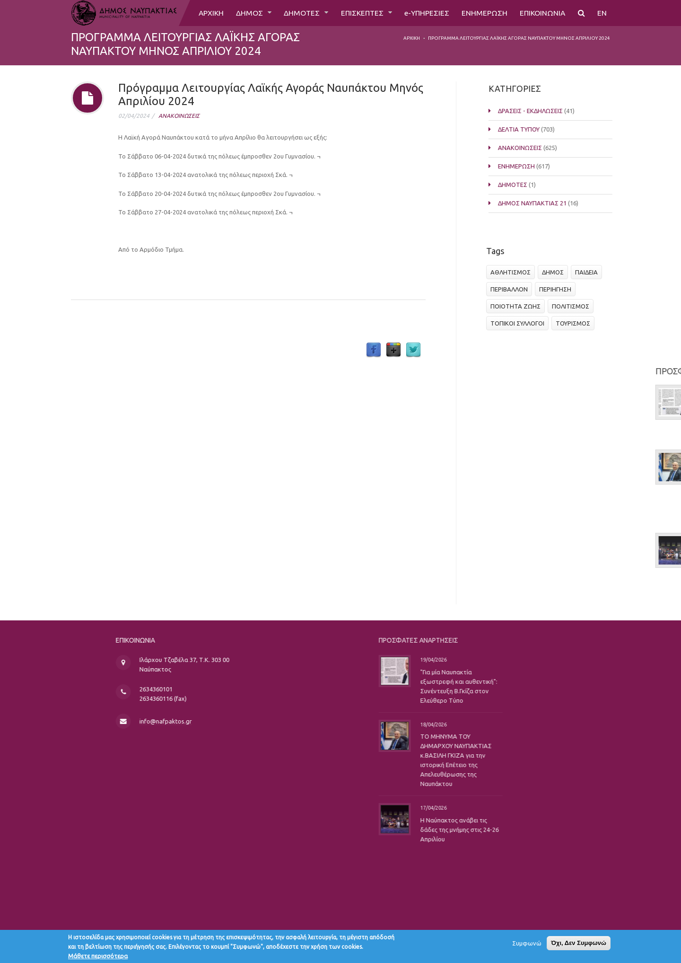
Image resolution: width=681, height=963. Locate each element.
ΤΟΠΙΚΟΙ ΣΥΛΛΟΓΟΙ (520, 323)
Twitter (413, 350)
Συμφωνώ (526, 945)
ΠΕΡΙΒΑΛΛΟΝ (512, 289)
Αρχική (411, 38)
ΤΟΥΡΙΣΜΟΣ (576, 323)
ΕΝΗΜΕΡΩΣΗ (483, 13)
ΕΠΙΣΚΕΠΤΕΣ (360, 13)
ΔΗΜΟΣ (246, 13)
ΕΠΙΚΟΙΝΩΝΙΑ (542, 13)
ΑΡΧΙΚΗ (207, 13)
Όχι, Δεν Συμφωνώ (578, 944)
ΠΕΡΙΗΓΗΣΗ (558, 289)
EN (602, 13)
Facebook (373, 350)
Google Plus (393, 350)
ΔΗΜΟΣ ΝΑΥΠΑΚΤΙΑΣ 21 (541, 203)
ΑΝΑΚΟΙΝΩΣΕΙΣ (179, 116)
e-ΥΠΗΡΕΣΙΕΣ (425, 13)
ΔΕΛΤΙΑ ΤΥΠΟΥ (528, 129)
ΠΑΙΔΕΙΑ (589, 272)
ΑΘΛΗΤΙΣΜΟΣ (513, 272)
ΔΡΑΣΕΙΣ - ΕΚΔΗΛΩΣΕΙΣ (539, 110)
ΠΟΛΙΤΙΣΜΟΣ (573, 306)
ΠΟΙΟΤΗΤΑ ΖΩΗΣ (518, 306)
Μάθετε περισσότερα (98, 957)
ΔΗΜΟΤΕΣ (299, 13)
